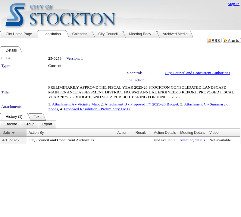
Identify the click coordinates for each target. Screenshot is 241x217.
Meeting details (192, 140)
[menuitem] (10, 124)
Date (6, 133)
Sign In (233, 4)
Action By (36, 133)
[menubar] (28, 124)
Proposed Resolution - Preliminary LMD (97, 109)
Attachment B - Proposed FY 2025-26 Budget (141, 104)
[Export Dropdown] (47, 124)
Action (122, 133)
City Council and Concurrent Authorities (197, 73)
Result (141, 133)
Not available (164, 140)
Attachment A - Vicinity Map (75, 104)
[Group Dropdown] (29, 124)
